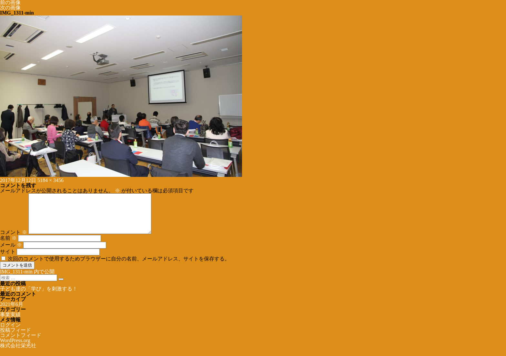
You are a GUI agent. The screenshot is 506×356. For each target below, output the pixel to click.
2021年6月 (11, 312)
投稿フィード (15, 338)
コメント (13, 240)
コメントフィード (20, 343)
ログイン (10, 332)
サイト (7, 259)
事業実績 (10, 322)
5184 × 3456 (50, 180)
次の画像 (10, 7)
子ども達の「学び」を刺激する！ (38, 296)
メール (11, 252)
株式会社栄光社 (18, 353)
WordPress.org (15, 348)
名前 (8, 246)
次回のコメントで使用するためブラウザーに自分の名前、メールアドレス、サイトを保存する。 (119, 266)
